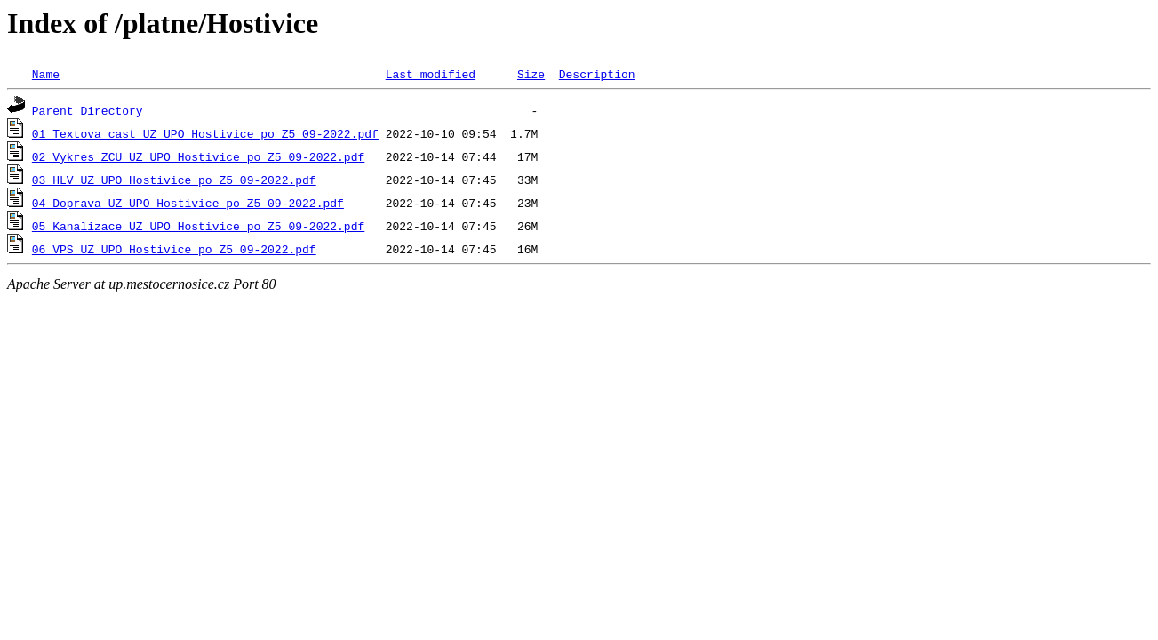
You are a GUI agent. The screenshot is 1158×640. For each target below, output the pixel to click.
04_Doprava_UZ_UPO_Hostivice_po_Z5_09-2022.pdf (188, 203)
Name (46, 74)
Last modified (430, 74)
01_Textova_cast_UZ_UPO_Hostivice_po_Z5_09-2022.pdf (205, 133)
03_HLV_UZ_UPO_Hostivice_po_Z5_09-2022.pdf (174, 180)
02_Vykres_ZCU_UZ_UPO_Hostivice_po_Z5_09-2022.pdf (198, 156)
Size (531, 74)
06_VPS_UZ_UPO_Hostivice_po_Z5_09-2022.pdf (174, 249)
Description (597, 74)
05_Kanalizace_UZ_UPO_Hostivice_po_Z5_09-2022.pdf (198, 226)
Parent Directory (87, 110)
